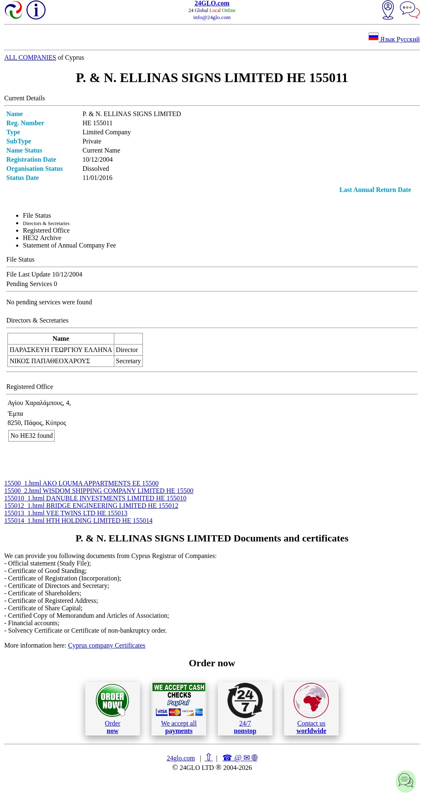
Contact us (311, 708)
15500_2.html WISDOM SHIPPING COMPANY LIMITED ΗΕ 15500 (98, 490)
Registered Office (46, 230)
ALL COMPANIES (30, 57)
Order (112, 709)
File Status (37, 215)
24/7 (245, 708)
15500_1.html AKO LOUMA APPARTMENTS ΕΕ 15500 (81, 483)
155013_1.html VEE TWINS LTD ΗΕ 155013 (65, 513)
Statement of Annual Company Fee (69, 245)
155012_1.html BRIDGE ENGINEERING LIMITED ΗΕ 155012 (91, 505)
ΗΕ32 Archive (42, 237)
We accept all (178, 708)
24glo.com (181, 758)
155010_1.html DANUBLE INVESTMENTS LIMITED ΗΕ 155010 (95, 498)
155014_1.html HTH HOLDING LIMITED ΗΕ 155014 (78, 520)
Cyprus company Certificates (106, 645)
